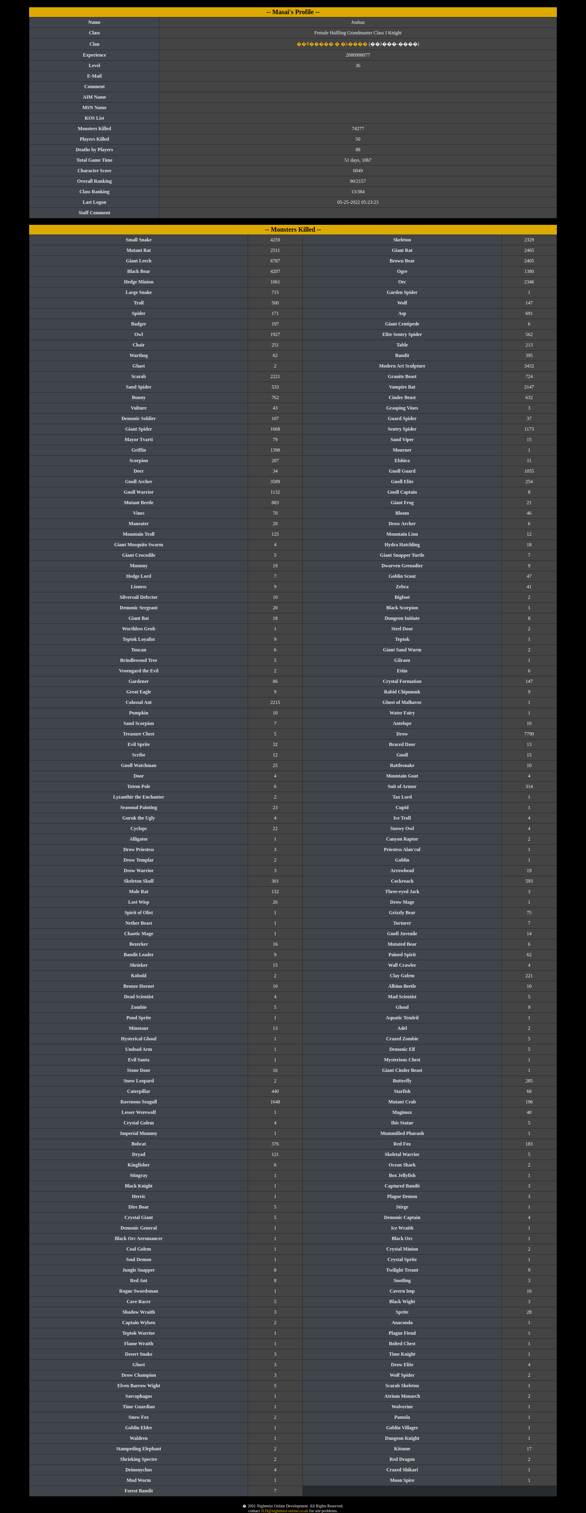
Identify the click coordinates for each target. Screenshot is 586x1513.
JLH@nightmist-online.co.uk (284, 1511)
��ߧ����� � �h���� (332, 44)
